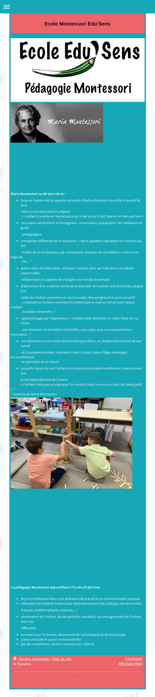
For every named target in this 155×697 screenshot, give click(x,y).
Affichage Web (130, 663)
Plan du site (62, 659)
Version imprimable (31, 659)
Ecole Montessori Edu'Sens (77, 24)
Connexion (133, 658)
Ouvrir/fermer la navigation (77, 6)
